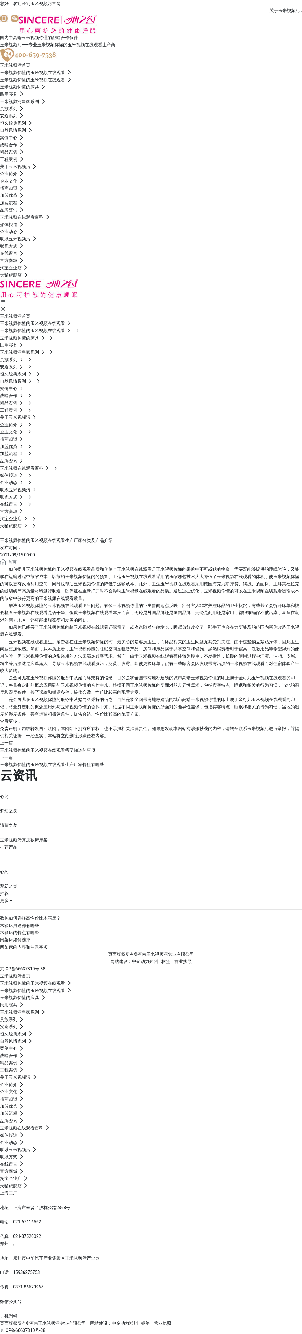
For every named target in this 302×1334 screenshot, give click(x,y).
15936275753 (26, 1272)
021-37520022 (27, 1236)
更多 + (6, 900)
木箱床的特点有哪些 (19, 932)
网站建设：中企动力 (129, 961)
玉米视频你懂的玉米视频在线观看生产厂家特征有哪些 (52, 764)
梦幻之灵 (8, 810)
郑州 (153, 961)
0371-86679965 (28, 1286)
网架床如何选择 (15, 939)
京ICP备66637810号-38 (22, 968)
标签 (165, 961)
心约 (4, 796)
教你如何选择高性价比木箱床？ (30, 917)
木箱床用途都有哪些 (19, 925)
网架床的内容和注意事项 (24, 947)
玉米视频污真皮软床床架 (24, 839)
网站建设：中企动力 (109, 1323)
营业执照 (183, 961)
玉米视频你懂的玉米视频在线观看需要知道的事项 (47, 750)
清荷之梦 (8, 825)
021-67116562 (27, 1221)
